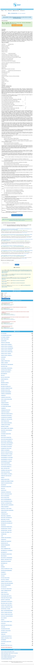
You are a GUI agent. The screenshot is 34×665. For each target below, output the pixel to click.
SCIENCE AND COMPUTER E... (7, 605)
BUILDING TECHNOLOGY (6, 386)
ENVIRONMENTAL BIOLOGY (6, 455)
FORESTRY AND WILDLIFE (6, 475)
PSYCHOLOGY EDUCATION (6, 588)
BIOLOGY (3, 375)
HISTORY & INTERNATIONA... (6, 503)
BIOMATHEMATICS (4, 379)
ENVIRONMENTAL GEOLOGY (6, 459)
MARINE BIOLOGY (4, 543)
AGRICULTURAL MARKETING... (7, 351)
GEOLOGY (3, 488)
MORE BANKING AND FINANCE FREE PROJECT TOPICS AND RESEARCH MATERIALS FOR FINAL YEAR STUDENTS (17, 220)
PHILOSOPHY (3, 574)
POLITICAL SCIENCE (5, 579)
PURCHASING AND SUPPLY (6, 596)
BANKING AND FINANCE (5, 371)
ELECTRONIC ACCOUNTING (6, 446)
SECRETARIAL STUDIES (5, 608)
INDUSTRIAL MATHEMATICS (6, 517)
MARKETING (3, 546)
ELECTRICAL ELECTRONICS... (7, 444)
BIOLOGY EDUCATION (5, 377)
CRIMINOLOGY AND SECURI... (7, 419)
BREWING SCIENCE (5, 382)
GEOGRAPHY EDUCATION (6, 486)
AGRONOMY (3, 357)
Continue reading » (24, 232)
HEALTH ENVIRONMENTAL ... (6, 499)
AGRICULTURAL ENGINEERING (7, 348)
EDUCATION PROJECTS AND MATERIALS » (8, 309)
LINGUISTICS (3, 539)
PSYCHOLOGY (4, 586)
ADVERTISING (3, 340)
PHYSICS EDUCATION (5, 577)
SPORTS (2, 619)
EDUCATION (3, 435)
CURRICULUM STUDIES (5, 424)
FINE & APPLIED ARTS (5, 468)
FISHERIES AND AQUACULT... (6, 470)
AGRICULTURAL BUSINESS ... (6, 344)
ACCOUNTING (3, 333)
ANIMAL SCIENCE (4, 362)
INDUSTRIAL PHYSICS (5, 519)
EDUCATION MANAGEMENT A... (7, 439)
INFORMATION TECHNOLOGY (6, 523)
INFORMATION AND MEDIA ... (6, 521)
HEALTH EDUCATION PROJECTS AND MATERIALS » (9, 319)
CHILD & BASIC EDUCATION (6, 399)
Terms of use (20, 662)
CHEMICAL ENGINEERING (6, 393)
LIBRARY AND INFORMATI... (6, 537)
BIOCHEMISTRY (4, 373)
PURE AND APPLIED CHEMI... (6, 597)
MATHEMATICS (4, 552)
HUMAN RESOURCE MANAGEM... (7, 510)
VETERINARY (3, 639)
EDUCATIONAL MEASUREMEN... (7, 442)
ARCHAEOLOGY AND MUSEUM (7, 364)
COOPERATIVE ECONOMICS (6, 417)
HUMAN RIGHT (4, 512)
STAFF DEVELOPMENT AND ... (7, 621)
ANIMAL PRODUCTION (5, 360)
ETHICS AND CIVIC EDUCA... (6, 464)
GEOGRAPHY (3, 484)
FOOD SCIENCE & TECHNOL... (7, 473)
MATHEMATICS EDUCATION (6, 554)
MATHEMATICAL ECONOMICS (6, 550)
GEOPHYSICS (3, 490)
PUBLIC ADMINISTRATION (6, 590)
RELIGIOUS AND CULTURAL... (6, 603)
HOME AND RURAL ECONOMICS (7, 504)
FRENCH (2, 477)
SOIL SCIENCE (4, 617)
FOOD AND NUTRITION (5, 472)
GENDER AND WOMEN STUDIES (7, 481)
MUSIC (2, 565)
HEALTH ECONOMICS (5, 495)
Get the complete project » (17, 25)
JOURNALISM (3, 534)
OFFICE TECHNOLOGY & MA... (7, 568)
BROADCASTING (4, 384)
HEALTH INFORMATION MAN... (7, 501)
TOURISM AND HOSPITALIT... (6, 636)
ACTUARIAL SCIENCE (5, 337)
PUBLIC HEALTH (4, 592)
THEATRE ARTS (4, 632)
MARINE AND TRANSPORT (6, 541)
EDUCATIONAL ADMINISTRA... (7, 441)
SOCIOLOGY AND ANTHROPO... (7, 616)
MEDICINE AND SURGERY (6, 561)
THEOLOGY (3, 634)
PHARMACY (3, 572)
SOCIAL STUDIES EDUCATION (7, 614)
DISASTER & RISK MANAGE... (6, 430)
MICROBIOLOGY (4, 563)
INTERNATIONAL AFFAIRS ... (6, 528)
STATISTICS (3, 623)
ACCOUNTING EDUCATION (6, 335)
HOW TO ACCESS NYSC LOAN (5, 654)
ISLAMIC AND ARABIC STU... (6, 532)
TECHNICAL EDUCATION (5, 630)
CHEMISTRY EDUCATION (6, 397)
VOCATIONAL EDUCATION (6, 641)
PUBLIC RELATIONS (5, 594)
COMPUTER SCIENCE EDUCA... (7, 413)
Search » (17, 264)
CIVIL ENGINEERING (5, 404)
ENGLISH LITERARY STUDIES (6, 453)
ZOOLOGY (3, 643)
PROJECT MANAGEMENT (6, 585)
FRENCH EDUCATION (5, 479)
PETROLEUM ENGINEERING (6, 570)
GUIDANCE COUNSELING (6, 492)
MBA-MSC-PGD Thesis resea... (7, 645)
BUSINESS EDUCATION (5, 390)
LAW (2, 535)
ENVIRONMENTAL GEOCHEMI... (7, 457)
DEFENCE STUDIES (4, 426)
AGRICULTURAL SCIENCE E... (6, 355)
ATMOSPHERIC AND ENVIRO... (7, 368)
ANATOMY (3, 359)
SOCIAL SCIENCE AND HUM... (6, 612)
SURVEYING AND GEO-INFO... (6, 625)
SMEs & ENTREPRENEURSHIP (7, 610)
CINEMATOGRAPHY (5, 402)
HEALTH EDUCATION (5, 497)
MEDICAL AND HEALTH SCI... (6, 559)
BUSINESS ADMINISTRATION (6, 388)
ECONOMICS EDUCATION (6, 433)
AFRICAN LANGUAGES (5, 342)
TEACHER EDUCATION (5, 628)
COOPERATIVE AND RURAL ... (7, 415)
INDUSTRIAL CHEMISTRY (6, 515)
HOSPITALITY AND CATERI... (6, 508)
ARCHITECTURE (4, 366)
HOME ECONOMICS (5, 506)
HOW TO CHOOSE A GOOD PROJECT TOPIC (7, 657)
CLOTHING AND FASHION (6, 406)
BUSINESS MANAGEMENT (6, 391)
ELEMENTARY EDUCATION (6, 448)
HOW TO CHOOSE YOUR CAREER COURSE (7, 651)
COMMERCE (3, 408)
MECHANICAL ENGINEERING (6, 557)
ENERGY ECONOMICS (5, 450)
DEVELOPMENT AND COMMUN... (7, 428)
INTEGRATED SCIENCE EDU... (6, 526)
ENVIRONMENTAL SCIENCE (6, 461)
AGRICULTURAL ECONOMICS (6, 346)
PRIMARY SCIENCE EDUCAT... (6, 581)
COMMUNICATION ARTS (5, 410)
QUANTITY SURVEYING (5, 599)
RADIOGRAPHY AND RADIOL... (7, 601)
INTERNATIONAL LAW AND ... (6, 530)
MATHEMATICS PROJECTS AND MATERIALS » (9, 328)
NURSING (3, 566)
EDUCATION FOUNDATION (6, 437)
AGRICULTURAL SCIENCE (6, 353)
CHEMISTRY (3, 395)
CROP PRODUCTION (5, 421)
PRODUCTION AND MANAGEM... (7, 583)
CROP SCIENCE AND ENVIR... (6, 422)
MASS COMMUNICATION (5, 548)
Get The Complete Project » (17, 215)
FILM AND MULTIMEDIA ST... (6, 466)
